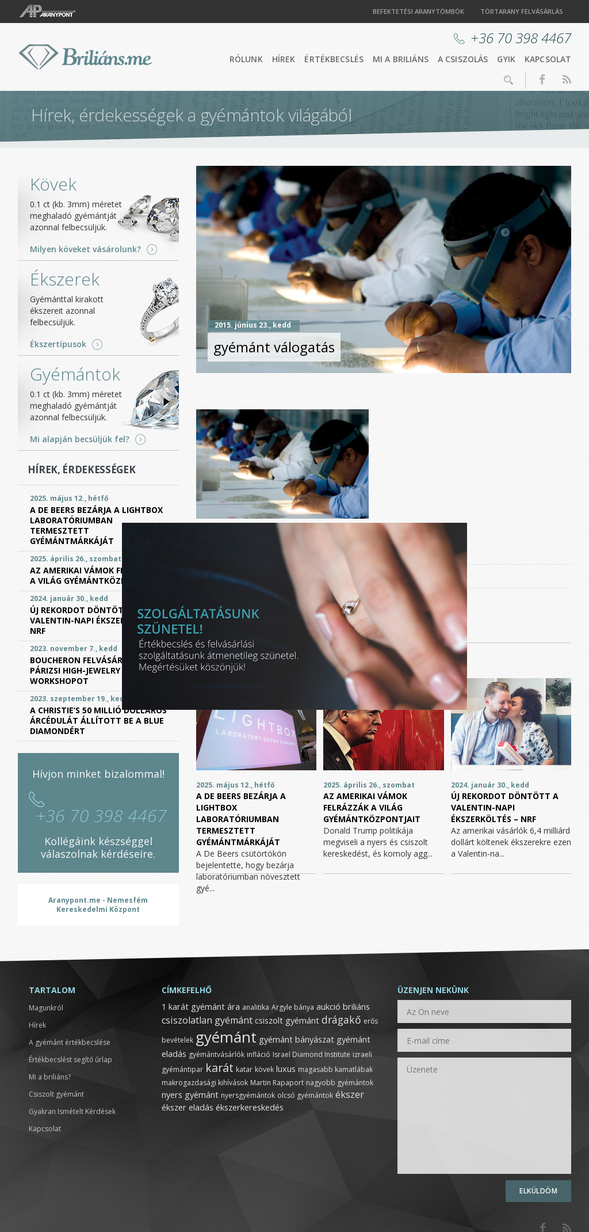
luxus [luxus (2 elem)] (286, 1068)
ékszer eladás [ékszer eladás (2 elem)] (187, 1107)
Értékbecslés (334, 59)
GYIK (506, 59)
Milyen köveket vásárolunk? (85, 249)
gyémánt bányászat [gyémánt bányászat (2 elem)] (296, 1039)
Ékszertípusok (58, 344)
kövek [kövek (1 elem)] (264, 1069)
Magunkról (46, 1008)
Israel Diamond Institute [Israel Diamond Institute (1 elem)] (311, 1054)
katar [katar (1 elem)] (244, 1069)
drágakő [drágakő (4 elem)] (341, 1019)
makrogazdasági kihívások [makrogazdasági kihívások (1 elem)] (205, 1082)
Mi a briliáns (401, 59)
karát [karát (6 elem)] (219, 1067)
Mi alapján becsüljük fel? (79, 439)
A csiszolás (463, 59)
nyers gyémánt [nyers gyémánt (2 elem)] (190, 1094)
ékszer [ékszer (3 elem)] (349, 1094)
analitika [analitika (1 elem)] (255, 1007)
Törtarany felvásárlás (521, 11)
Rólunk (246, 59)
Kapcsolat (548, 59)
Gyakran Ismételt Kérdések (72, 1111)
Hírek (284, 59)
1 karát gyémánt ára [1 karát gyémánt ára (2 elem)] (201, 1006)
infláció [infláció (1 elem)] (258, 1054)
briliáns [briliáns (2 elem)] (356, 1006)
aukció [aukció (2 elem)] (328, 1006)
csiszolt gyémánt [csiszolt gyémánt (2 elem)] (287, 1020)
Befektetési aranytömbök (418, 11)
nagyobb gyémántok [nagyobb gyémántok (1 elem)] (339, 1082)
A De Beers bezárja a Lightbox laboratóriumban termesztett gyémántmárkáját (241, 818)
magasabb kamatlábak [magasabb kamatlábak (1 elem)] (335, 1069)
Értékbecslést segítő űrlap (70, 1059)
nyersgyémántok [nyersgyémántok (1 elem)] (248, 1095)
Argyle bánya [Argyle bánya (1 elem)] (292, 1007)
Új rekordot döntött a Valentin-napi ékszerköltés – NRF (505, 807)
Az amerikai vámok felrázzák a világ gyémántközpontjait (371, 807)
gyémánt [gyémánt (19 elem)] (226, 1036)
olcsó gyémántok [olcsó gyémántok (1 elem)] (305, 1095)
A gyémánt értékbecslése (69, 1042)
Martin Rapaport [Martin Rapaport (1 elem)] (277, 1082)
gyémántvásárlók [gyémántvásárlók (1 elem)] (216, 1054)
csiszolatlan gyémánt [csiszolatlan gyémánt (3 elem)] (207, 1020)
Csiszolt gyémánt (56, 1094)
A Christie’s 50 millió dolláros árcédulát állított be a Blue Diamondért (98, 720)
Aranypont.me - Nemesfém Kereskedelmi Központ (98, 904)
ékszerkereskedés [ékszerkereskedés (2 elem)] (250, 1107)
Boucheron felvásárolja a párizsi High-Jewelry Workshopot (90, 670)
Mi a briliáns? (50, 1077)
